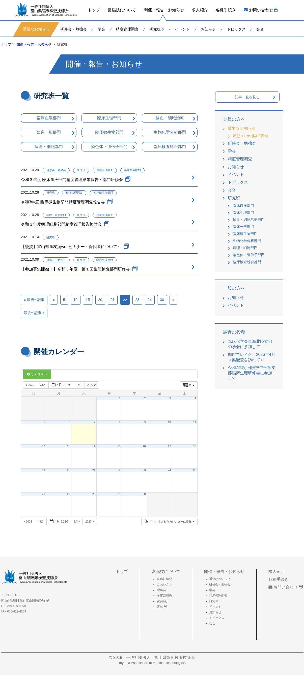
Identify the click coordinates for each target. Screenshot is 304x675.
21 (112, 300)
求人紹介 (200, 10)
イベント (182, 29)
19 (43, 470)
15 (88, 300)
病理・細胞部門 (49, 146)
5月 (79, 384)
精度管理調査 (127, 29)
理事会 (161, 590)
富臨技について (122, 10)
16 (144, 446)
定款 (162, 606)
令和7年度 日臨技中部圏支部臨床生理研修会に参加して (251, 372)
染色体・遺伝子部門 (109, 146)
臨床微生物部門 (109, 132)
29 (119, 494)
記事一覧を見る (247, 97)
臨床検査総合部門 (170, 146)
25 (194, 470)
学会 (101, 29)
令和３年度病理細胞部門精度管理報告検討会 (61, 224)
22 (119, 470)
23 (137, 300)
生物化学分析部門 (170, 132)
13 (68, 446)
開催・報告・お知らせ (164, 10)
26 (43, 494)
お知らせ (208, 29)
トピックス (236, 29)
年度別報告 (164, 595)
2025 (30, 384)
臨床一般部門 (49, 132)
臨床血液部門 (49, 118)
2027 (92, 384)
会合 (260, 29)
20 (100, 300)
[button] (169, 521)
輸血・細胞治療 (170, 118)
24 (150, 300)
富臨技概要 (164, 579)
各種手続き (226, 10)
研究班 (156, 29)
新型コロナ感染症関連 (250, 136)
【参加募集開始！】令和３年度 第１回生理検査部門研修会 (75, 269)
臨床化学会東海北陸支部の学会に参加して (250, 344)
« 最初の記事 (34, 300)
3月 (43, 384)
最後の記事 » (34, 313)
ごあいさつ (164, 584)
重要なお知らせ (36, 29)
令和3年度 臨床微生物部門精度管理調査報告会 (63, 202)
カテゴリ (37, 374)
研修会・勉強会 (73, 29)
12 (43, 446)
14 (93, 446)
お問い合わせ (261, 10)
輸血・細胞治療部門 (249, 220)
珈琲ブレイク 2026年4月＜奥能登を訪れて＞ (251, 357)
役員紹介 (163, 601)
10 (75, 300)
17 (169, 446)
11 (194, 422)
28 (93, 494)
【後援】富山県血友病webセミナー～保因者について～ (71, 246)
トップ (94, 10)
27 (68, 494)
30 (162, 300)
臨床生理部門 (109, 118)
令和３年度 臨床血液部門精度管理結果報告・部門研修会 (72, 179)
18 (194, 446)
